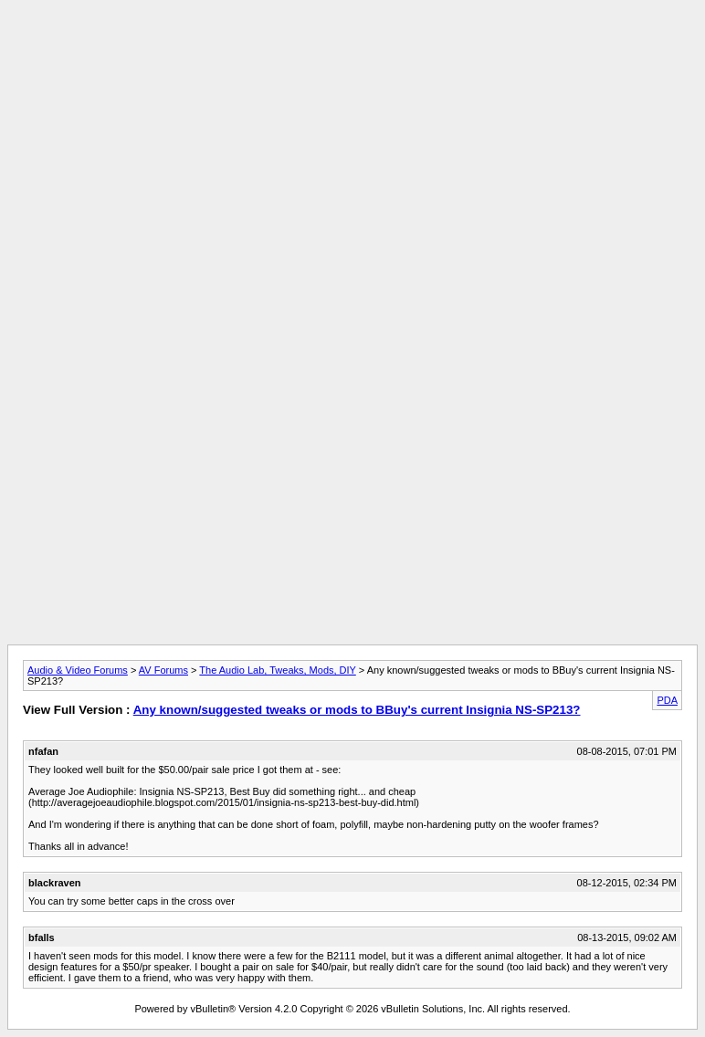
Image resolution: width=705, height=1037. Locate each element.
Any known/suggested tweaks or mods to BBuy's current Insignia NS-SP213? (357, 710)
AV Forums (163, 670)
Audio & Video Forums (77, 670)
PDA (667, 700)
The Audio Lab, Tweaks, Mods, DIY (277, 670)
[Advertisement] (352, 48)
